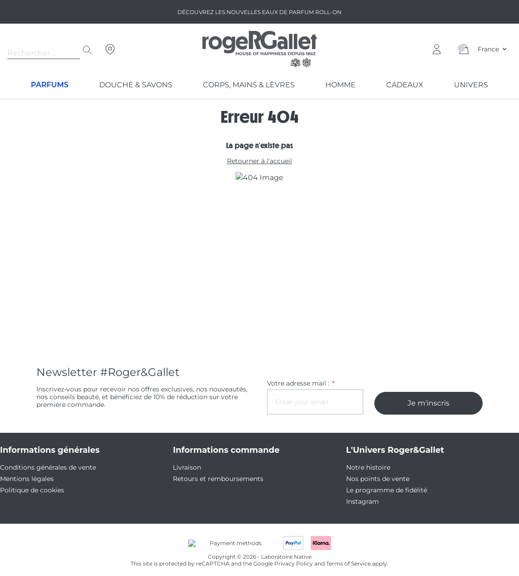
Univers (471, 85)
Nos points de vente (374, 478)
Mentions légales (24, 478)
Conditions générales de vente (43, 467)
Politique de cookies (28, 490)
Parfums (49, 85)
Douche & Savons (135, 85)
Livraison (185, 467)
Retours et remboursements (212, 478)
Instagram (360, 501)
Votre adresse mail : (297, 383)
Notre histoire (365, 467)
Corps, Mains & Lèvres (248, 85)
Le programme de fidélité (381, 490)
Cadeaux (404, 85)
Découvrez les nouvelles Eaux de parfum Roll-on (259, 12)
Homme (340, 85)
